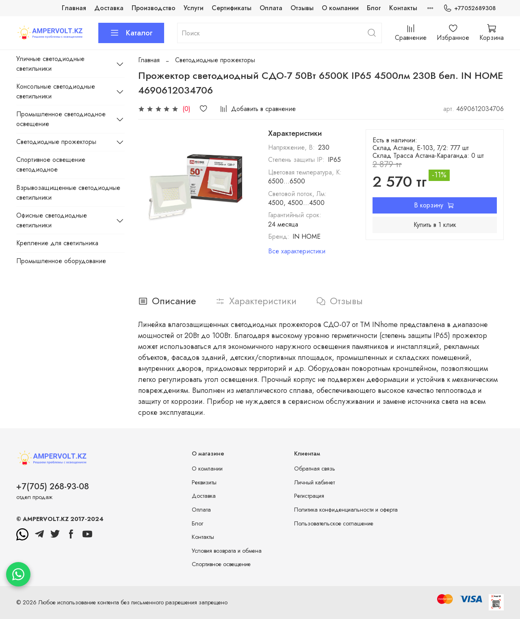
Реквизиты (204, 482)
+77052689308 (469, 8)
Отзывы (302, 8)
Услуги (194, 8)
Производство (154, 8)
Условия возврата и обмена (227, 551)
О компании (340, 8)
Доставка (109, 8)
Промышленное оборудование (61, 261)
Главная (74, 8)
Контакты (403, 8)
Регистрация (309, 496)
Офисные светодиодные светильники (51, 220)
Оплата (271, 8)
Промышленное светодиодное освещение (61, 119)
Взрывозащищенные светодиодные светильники (68, 192)
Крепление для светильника (57, 243)
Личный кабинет (314, 482)
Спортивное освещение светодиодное (50, 164)
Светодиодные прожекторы (215, 60)
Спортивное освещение (221, 564)
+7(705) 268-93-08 (52, 486)
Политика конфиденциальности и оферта (346, 510)
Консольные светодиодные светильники (55, 91)
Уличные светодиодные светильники (50, 63)
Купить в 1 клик (435, 224)
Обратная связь (314, 468)
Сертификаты (231, 8)
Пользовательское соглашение (333, 523)
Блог (374, 8)
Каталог (131, 33)
